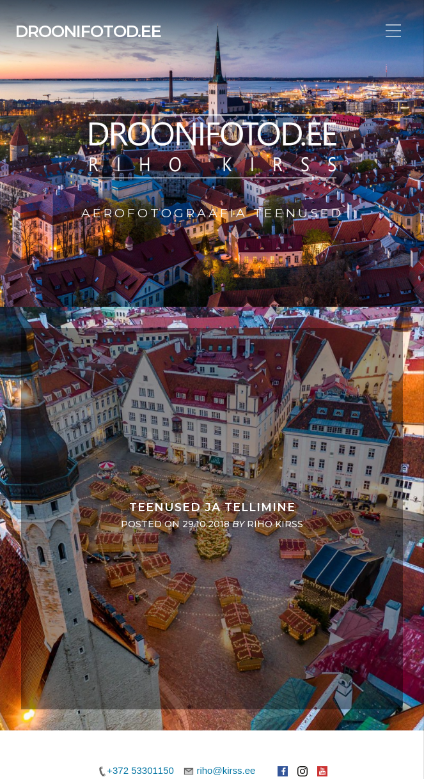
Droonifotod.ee (88, 31)
